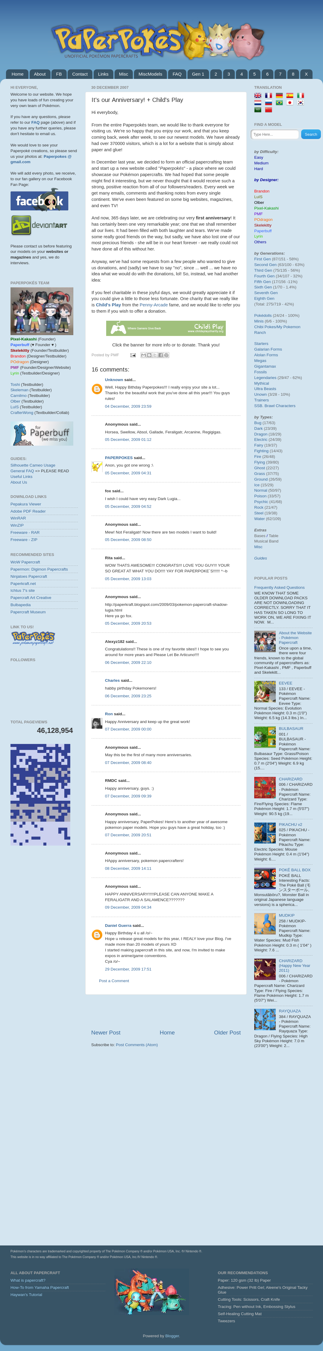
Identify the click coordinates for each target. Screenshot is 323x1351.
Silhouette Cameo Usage (32, 465)
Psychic (261, 501)
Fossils (260, 372)
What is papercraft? (27, 1280)
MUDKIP (287, 915)
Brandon (261, 191)
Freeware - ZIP (23, 539)
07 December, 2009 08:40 (128, 762)
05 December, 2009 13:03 (128, 579)
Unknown (114, 380)
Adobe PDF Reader (28, 511)
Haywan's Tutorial (26, 1294)
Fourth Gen (264, 276)
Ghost (259, 468)
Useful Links (21, 476)
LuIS (14, 407)
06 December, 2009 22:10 (128, 662)
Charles (112, 680)
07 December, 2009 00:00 (128, 729)
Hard (258, 168)
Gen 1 (198, 74)
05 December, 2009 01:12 (128, 439)
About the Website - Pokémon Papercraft (295, 638)
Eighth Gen (264, 298)
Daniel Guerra (118, 925)
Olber (15, 401)
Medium (261, 163)
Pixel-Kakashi (266, 208)
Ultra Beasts (265, 388)
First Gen (262, 259)
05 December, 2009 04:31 (128, 473)
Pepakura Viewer (25, 504)
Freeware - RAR (25, 532)
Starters (261, 343)
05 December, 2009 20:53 (128, 623)
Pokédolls (263, 315)
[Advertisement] (166, 1012)
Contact (80, 74)
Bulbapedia (20, 605)
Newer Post (106, 1032)
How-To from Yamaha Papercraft (39, 1287)
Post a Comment (114, 981)
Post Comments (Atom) (137, 1045)
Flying (259, 462)
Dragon (260, 434)
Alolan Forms (266, 355)
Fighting (261, 451)
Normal (260, 490)
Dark (258, 428)
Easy (258, 157)
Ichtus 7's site (22, 590)
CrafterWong (21, 412)
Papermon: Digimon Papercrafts (39, 569)
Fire (257, 456)
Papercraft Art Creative (30, 597)
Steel (258, 513)
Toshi (15, 384)
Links (103, 74)
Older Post (227, 1032)
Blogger (172, 1336)
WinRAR (18, 518)
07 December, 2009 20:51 (128, 835)
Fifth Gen (262, 281)
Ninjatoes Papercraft (28, 576)
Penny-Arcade (154, 304)
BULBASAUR (291, 728)
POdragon (263, 219)
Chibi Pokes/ (265, 327)
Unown (260, 394)
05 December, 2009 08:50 (128, 539)
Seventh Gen (266, 293)
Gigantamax (265, 366)
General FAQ (22, 471)
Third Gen (263, 270)
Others (260, 242)
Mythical (261, 383)
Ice (257, 485)
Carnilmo (18, 395)
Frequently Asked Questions (279, 587)
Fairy (258, 445)
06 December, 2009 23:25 (128, 696)
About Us (18, 482)
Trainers (261, 400)
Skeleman (19, 390)
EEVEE (285, 683)
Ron (109, 714)
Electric (260, 439)
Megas (260, 360)
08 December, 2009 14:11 (128, 868)
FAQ (177, 74)
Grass (259, 473)
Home (18, 74)
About (40, 74)
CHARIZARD (290, 779)
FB (59, 74)
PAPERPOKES (119, 458)
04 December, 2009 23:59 (128, 406)
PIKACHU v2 (290, 824)
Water (259, 518)
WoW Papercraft (25, 562)
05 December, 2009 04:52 (128, 506)
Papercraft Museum (28, 612)
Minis (259, 321)
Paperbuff (263, 231)
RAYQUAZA (290, 1011)
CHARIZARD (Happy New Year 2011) (294, 966)
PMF (258, 214)
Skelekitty (263, 225)
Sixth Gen (263, 287)
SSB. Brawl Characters (274, 406)
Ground (261, 479)
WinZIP (17, 525)
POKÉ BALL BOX (294, 870)
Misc (123, 74)
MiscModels (150, 74)
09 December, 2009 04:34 (128, 907)
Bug (257, 423)
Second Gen (265, 264)
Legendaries (265, 377)
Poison (260, 496)
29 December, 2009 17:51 (128, 969)
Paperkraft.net (23, 583)
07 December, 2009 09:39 (128, 796)
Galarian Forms (268, 349)
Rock (258, 507)
